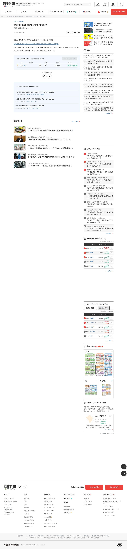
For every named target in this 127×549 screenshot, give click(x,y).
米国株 (87, 12)
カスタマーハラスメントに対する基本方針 (41, 538)
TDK (91, 336)
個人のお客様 (94, 487)
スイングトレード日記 (33, 108)
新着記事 (9, 16)
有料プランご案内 (119, 12)
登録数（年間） (103, 308)
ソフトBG (92, 331)
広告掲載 (40, 536)
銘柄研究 (39, 12)
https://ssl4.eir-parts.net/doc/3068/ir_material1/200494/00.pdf (36, 44)
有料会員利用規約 (79, 538)
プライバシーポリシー (74, 536)
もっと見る (75, 121)
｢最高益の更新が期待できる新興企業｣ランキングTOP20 (35, 99)
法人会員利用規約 (93, 538)
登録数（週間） (90, 308)
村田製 (91, 318)
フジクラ (92, 266)
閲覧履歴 (98, 4)
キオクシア (93, 248)
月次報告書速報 (19, 16)
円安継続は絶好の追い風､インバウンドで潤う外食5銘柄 (35, 92)
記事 (24, 12)
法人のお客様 (114, 487)
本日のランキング (32, 101)
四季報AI (103, 12)
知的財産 (86, 536)
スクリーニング (55, 12)
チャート (105, 4)
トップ (8, 12)
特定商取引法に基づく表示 (100, 536)
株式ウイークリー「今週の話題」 (36, 95)
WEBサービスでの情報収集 (55, 536)
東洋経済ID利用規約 (64, 538)
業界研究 (71, 12)
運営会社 (20, 536)
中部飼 (91, 252)
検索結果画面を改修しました (27, 3)
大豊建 (91, 261)
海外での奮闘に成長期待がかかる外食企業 (30, 106)
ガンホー (92, 257)
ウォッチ (113, 4)
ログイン (120, 4)
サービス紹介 (30, 536)
